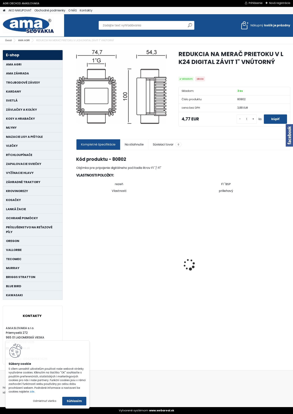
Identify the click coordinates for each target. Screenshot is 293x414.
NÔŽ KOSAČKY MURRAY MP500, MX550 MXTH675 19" (263, 244)
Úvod (8, 40)
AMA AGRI (24, 40)
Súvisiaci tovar (167, 144)
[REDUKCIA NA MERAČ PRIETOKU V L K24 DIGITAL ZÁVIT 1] (121, 87)
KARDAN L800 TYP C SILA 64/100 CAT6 (102, 270)
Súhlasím (74, 401)
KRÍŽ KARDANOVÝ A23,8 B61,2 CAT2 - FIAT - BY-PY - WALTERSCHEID (153, 244)
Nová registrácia (279, 3)
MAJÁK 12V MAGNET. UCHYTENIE (209, 271)
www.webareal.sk (161, 410)
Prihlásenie (256, 3)
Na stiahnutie (134, 144)
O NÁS (72, 10)
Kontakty (86, 10)
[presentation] (78, 258)
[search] (190, 26)
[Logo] (28, 25)
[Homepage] (4, 10)
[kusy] (246, 119)
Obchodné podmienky (49, 10)
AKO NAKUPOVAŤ (19, 10)
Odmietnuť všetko (44, 401)
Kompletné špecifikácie (98, 144)
